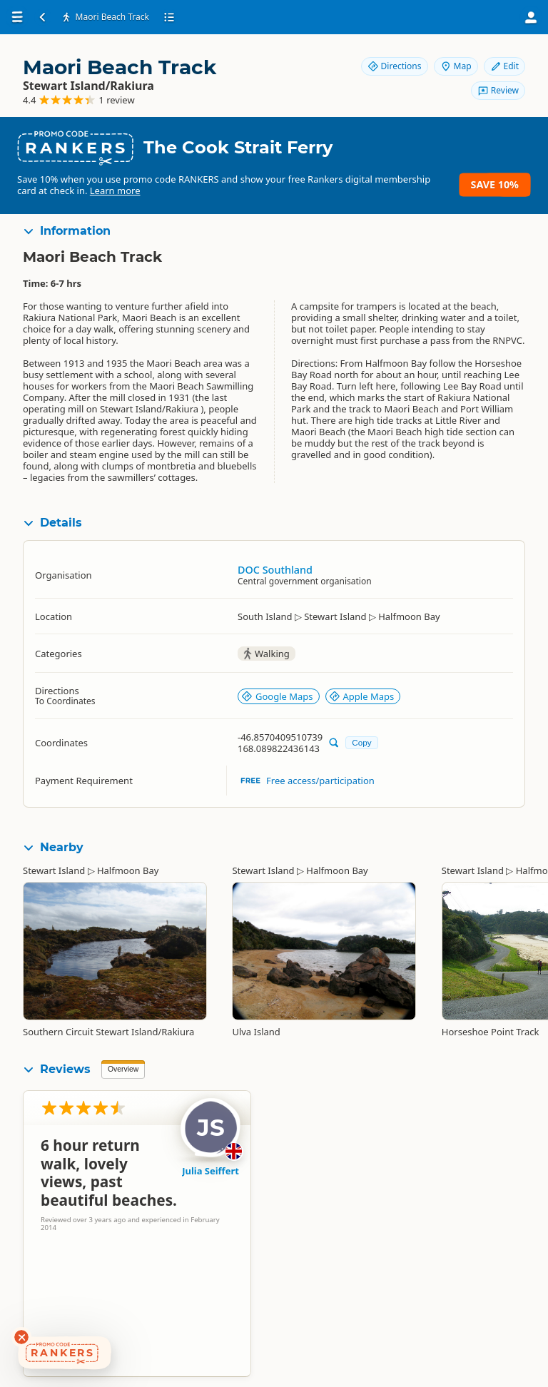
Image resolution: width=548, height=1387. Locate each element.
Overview (123, 1069)
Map (456, 66)
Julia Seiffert (210, 1170)
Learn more (115, 190)
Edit (504, 66)
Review (498, 90)
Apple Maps (362, 696)
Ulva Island (256, 1031)
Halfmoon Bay (127, 870)
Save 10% (495, 184)
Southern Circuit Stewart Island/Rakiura (108, 1031)
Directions (394, 66)
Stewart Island (54, 870)
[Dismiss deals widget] (21, 1337)
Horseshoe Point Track (490, 1031)
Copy (361, 742)
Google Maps (277, 696)
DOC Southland (275, 569)
